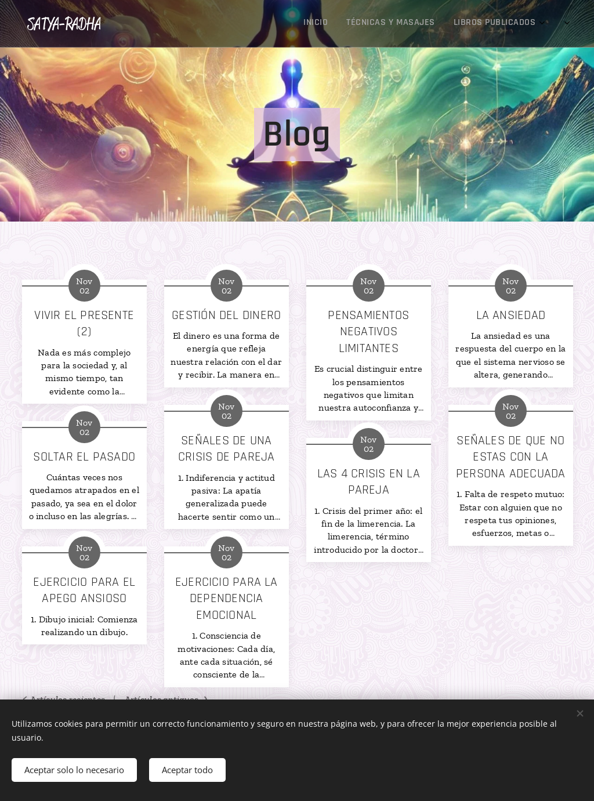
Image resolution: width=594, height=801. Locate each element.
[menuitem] (467, 23)
